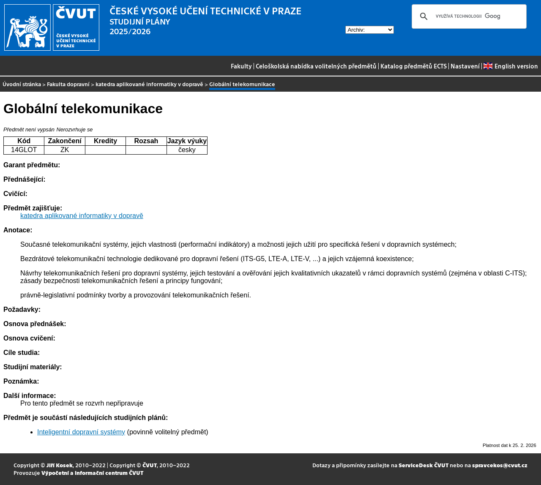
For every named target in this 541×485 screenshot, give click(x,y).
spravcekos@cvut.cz (499, 465)
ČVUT (149, 465)
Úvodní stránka (22, 84)
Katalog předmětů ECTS (413, 66)
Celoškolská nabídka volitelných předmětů (316, 66)
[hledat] (468, 16)
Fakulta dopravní (68, 84)
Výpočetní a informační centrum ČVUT (92, 472)
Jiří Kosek (59, 465)
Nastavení (465, 66)
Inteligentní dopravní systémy (81, 432)
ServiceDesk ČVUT (423, 465)
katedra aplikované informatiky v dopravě (149, 84)
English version (511, 66)
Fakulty (241, 66)
